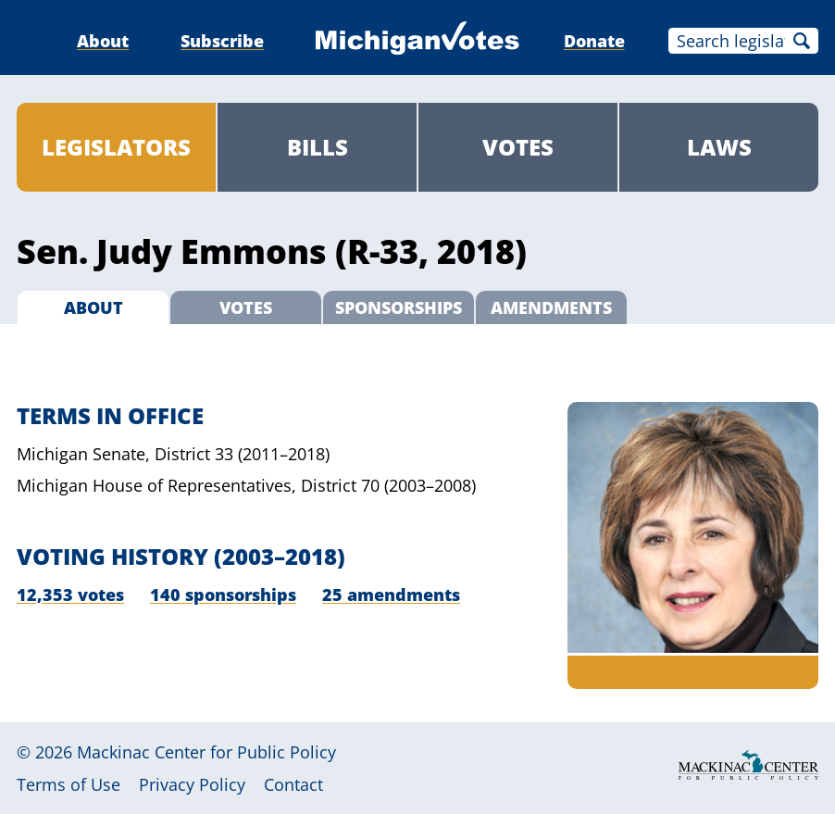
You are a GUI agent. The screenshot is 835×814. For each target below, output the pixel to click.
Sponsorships (398, 307)
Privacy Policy (192, 784)
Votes (518, 146)
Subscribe (222, 41)
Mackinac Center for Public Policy (206, 752)
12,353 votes (70, 594)
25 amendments (391, 594)
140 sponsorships (223, 594)
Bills (317, 146)
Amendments (551, 307)
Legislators (116, 146)
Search (801, 41)
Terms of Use (68, 784)
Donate (594, 41)
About (103, 41)
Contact (293, 784)
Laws (719, 146)
